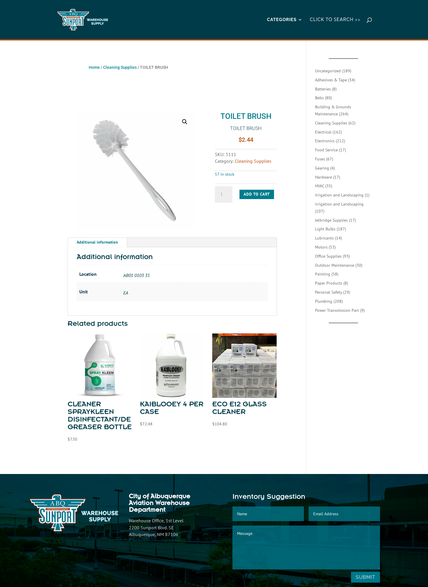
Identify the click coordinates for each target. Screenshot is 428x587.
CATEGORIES (282, 20)
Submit (365, 577)
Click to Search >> (335, 20)
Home (94, 67)
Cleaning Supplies (120, 67)
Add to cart (257, 194)
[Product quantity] (223, 194)
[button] (184, 122)
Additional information (97, 242)
